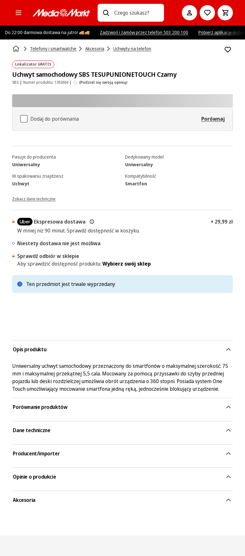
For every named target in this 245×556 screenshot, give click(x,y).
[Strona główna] (16, 49)
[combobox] (136, 13)
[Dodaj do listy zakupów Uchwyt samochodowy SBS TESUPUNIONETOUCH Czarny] (228, 50)
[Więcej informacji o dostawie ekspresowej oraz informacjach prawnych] (92, 222)
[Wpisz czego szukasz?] (106, 12)
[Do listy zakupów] (207, 12)
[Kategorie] (18, 13)
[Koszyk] (225, 12)
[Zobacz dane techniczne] (34, 198)
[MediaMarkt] (61, 13)
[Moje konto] (189, 12)
